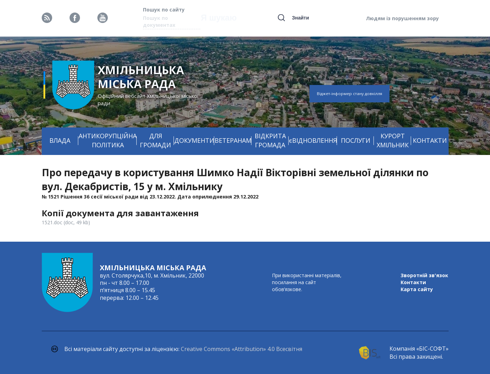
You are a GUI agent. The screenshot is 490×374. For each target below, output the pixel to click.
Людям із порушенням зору (402, 18)
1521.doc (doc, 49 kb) (66, 222)
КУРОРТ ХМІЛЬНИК (393, 140)
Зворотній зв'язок (424, 275)
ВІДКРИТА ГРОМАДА (270, 140)
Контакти (413, 282)
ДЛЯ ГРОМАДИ (155, 140)
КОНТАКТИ (430, 140)
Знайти (300, 18)
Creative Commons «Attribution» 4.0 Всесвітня (241, 349)
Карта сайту (417, 289)
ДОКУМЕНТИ (194, 140)
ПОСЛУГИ (355, 140)
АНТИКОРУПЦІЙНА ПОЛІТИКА (108, 140)
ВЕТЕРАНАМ (233, 140)
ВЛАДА (59, 140)
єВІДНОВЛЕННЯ (313, 140)
